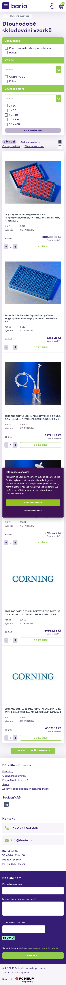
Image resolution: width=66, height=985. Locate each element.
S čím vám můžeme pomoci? (19, 899)
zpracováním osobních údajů (42, 948)
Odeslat (33, 955)
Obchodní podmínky (14, 775)
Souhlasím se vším (33, 502)
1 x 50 (12, 110)
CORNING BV (17, 76)
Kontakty (7, 771)
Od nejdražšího (11, 146)
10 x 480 (14, 124)
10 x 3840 (15, 119)
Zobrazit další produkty (33, 750)
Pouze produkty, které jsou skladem (30, 48)
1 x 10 (12, 105)
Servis (5, 784)
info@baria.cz (21, 840)
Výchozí (9, 142)
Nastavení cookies (33, 510)
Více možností (33, 130)
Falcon (13, 81)
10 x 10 (13, 114)
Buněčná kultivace (19, 16)
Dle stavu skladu (34, 146)
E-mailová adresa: (13, 884)
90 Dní (13, 52)
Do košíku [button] (41, 246)
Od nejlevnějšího (30, 142)
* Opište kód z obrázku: (14, 922)
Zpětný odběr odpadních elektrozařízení (25, 788)
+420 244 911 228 (24, 828)
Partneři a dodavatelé (15, 780)
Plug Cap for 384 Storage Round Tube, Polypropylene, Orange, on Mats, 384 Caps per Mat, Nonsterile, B (32, 217)
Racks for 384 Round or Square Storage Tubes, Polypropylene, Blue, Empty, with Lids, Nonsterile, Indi (31, 318)
